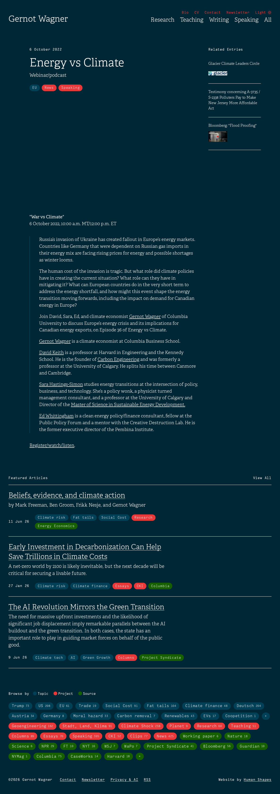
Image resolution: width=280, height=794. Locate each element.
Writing (219, 19)
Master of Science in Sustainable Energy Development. (128, 404)
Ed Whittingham (56, 416)
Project (65, 694)
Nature (237, 736)
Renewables (179, 716)
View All (262, 478)
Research (162, 19)
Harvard (118, 756)
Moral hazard (90, 716)
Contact (213, 12)
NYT (88, 746)
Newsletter (238, 12)
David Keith (51, 352)
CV (196, 12)
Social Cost (114, 517)
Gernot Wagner (38, 18)
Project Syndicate (161, 658)
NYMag (20, 756)
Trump (20, 706)
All (268, 19)
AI (73, 658)
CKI (140, 586)
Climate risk (52, 517)
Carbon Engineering (118, 359)
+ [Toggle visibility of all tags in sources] (140, 756)
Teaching (191, 19)
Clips (139, 736)
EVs (209, 716)
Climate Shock (141, 726)
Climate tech (49, 658)
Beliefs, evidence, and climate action (66, 495)
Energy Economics (56, 526)
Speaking (247, 19)
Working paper (200, 736)
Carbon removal (136, 716)
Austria (23, 716)
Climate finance (90, 586)
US (44, 706)
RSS (147, 780)
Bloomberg (217, 746)
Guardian (252, 746)
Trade (87, 706)
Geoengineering (32, 726)
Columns (126, 658)
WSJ (109, 746)
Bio (185, 12)
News (49, 88)
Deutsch (249, 706)
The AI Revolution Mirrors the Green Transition (86, 607)
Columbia (160, 586)
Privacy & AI (124, 780)
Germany (53, 716)
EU (34, 88)
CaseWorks (84, 756)
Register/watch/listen (51, 445)
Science (22, 746)
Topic (43, 694)
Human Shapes (258, 780)
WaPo (130, 746)
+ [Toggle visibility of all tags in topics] (266, 716)
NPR (47, 746)
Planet (178, 726)
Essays (122, 586)
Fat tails (83, 517)
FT (68, 746)
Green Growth (97, 658)
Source (89, 694)
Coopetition (240, 716)
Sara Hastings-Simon (61, 384)
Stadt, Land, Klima (87, 726)
